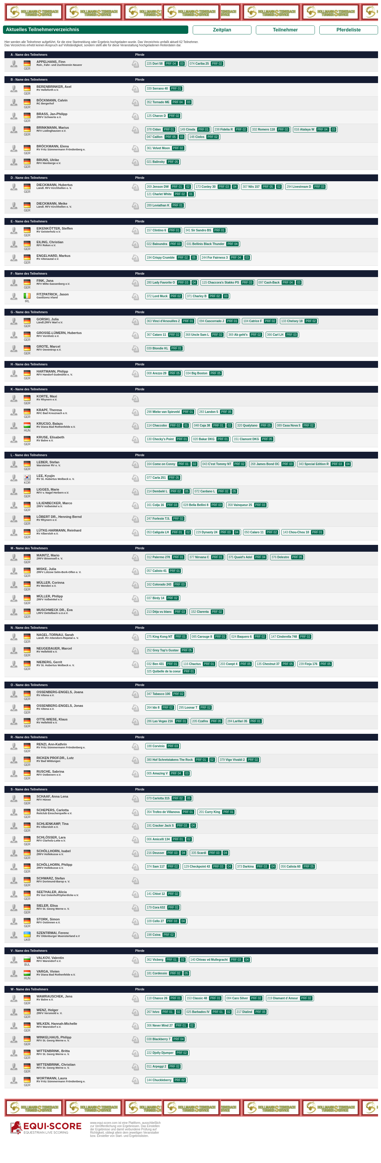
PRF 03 (224, 186)
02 (187, 186)
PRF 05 (171, 137)
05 (193, 257)
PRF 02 (217, 63)
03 (182, 63)
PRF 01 (176, 88)
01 (190, 194)
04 (234, 186)
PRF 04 (171, 63)
